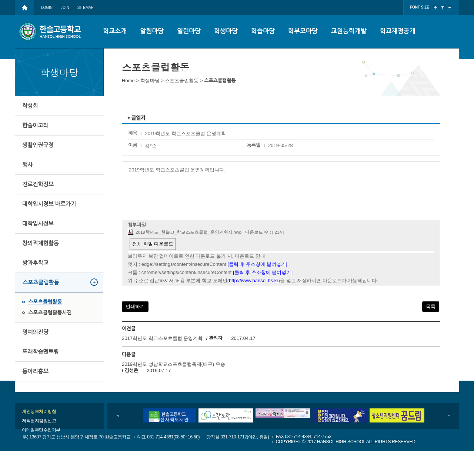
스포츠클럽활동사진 (50, 312)
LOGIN (47, 8)
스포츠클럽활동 (41, 282)
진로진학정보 (38, 184)
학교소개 (115, 31)
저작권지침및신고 (39, 420)
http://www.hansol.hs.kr (253, 280)
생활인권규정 (38, 145)
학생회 (30, 106)
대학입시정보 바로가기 (49, 204)
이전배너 (118, 415)
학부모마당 (303, 31)
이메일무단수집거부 (41, 429)
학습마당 (263, 31)
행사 (27, 164)
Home (128, 80)
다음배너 (448, 415)
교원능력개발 (349, 31)
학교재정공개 (397, 31)
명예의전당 (35, 332)
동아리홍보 (35, 371)
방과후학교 (35, 263)
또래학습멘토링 (40, 351)
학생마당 (226, 31)
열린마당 (189, 31)
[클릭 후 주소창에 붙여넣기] (257, 264)
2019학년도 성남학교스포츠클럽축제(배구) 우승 (173, 364)
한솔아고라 (35, 125)
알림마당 (152, 31)
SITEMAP (85, 8)
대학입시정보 (38, 223)
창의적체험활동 (40, 243)
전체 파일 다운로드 (152, 244)
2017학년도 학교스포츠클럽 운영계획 (162, 338)
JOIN (65, 8)
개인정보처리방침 (39, 411)
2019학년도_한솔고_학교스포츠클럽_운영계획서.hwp (188, 232)
